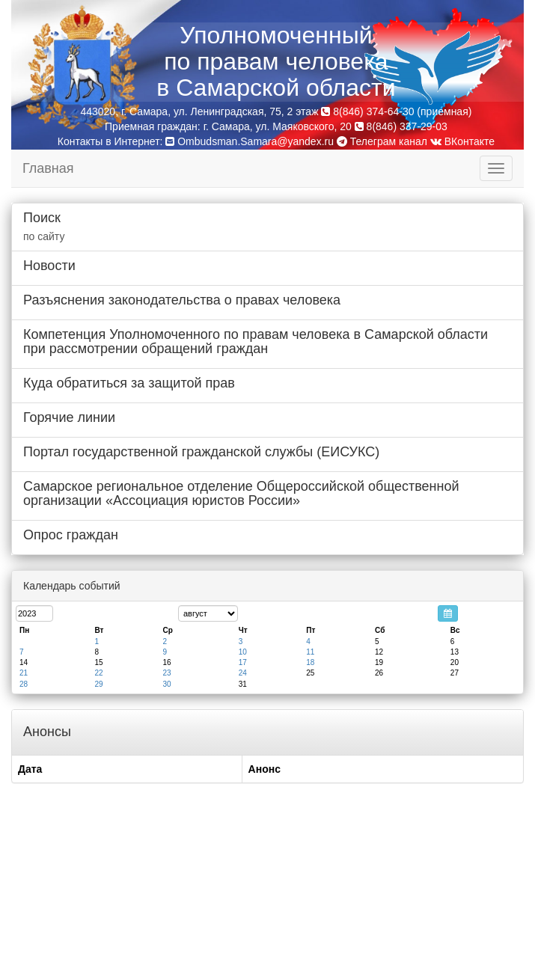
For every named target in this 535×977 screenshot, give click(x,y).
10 (243, 652)
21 (23, 673)
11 (310, 652)
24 (243, 673)
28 (23, 684)
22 (98, 673)
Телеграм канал (382, 141)
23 (166, 673)
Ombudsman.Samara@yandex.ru (255, 141)
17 (243, 662)
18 (310, 662)
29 (98, 684)
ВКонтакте (462, 141)
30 (166, 684)
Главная (48, 168)
